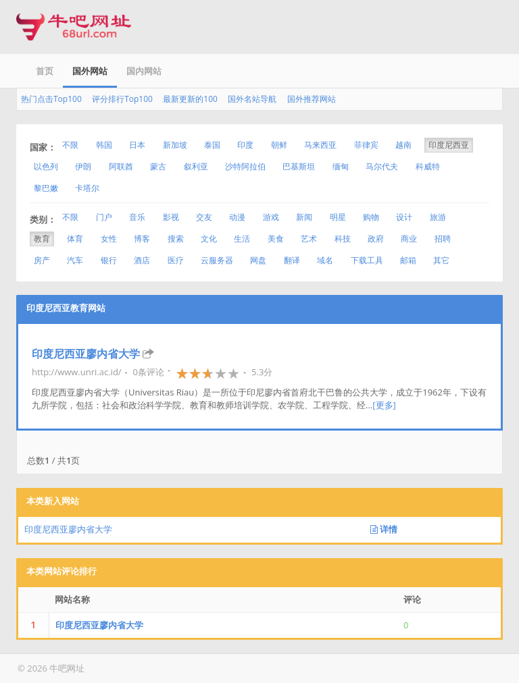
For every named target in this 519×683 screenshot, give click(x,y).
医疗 (176, 260)
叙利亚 (196, 166)
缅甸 (340, 166)
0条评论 (148, 372)
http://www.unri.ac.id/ (77, 372)
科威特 (428, 166)
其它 (441, 260)
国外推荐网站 (311, 99)
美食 (276, 238)
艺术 (309, 238)
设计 (404, 217)
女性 (109, 238)
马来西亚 (320, 145)
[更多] (384, 405)
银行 (109, 260)
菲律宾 (366, 145)
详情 (383, 529)
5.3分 (261, 372)
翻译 (292, 260)
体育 (75, 238)
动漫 (237, 217)
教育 (42, 238)
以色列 (46, 166)
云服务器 (217, 260)
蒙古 (158, 166)
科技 (343, 238)
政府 (376, 238)
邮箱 (408, 260)
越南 (403, 145)
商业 (409, 238)
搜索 (176, 238)
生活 (242, 238)
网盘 (258, 260)
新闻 (304, 217)
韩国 (104, 145)
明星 (338, 217)
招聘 (443, 238)
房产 (42, 260)
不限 (70, 145)
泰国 (212, 145)
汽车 (75, 260)
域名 (325, 260)
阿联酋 (121, 166)
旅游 (438, 217)
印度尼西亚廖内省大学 (86, 353)
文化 (209, 238)
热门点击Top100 (51, 99)
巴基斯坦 (298, 166)
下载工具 (367, 260)
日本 (137, 145)
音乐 (137, 217)
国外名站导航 (252, 99)
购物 (371, 217)
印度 (245, 145)
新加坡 (175, 145)
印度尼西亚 (448, 145)
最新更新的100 (190, 99)
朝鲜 (279, 145)
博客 (142, 238)
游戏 (271, 217)
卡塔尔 (87, 188)
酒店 (142, 260)
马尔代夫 (382, 166)
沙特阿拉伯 (245, 166)
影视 (171, 217)
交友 (204, 217)
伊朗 (83, 166)
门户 (104, 217)
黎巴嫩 (46, 188)
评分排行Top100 (122, 99)
